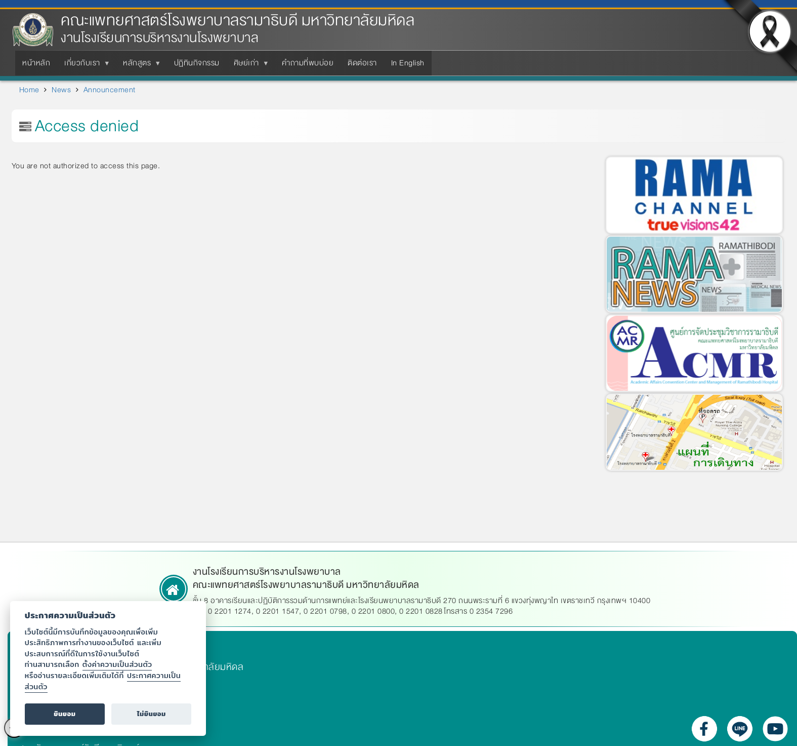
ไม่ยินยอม (151, 713)
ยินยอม (64, 713)
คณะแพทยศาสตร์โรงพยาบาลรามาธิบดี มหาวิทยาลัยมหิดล (237, 20)
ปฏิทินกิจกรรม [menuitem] (197, 62)
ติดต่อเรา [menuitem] (362, 62)
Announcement (109, 89)
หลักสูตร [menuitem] (139, 66)
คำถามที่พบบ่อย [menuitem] (307, 62)
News (61, 89)
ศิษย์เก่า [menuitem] (248, 66)
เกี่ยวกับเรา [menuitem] (84, 66)
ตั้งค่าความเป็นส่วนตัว (117, 664)
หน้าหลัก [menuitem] (36, 62)
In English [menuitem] (408, 62)
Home (29, 89)
